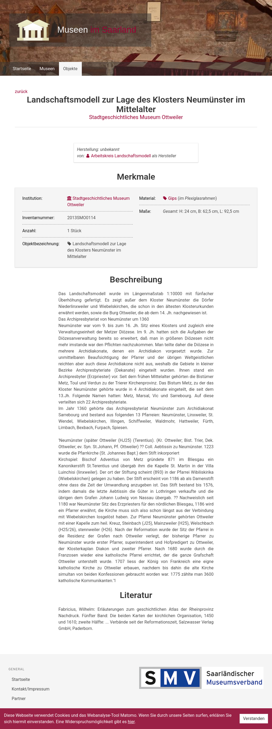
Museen (47, 68)
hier (131, 721)
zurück (21, 91)
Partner (19, 698)
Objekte (70, 68)
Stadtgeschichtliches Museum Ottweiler (136, 117)
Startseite (22, 68)
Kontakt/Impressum (30, 689)
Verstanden (254, 718)
